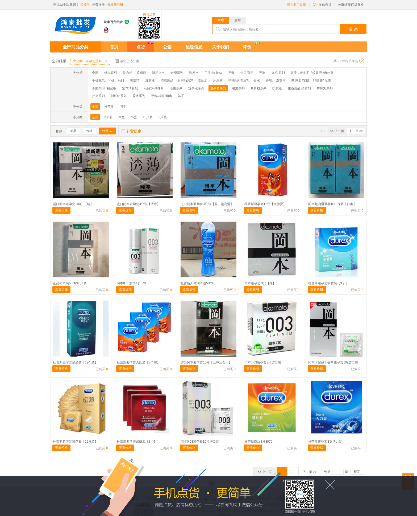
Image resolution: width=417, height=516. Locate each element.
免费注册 (98, 4)
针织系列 (176, 73)
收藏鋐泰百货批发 (351, 5)
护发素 (277, 88)
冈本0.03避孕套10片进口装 (200, 441)
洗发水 (194, 73)
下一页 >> (356, 131)
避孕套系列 (218, 88)
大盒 (121, 117)
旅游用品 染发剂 (299, 88)
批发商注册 (115, 4)
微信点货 (322, 4)
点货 (140, 47)
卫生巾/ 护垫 (213, 73)
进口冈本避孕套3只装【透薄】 (138, 204)
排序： (60, 131)
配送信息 (193, 47)
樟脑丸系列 (325, 88)
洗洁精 (134, 80)
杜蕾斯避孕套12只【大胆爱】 (265, 204)
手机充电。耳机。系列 (108, 80)
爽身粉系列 (258, 88)
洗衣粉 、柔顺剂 (134, 73)
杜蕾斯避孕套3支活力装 (325, 441)
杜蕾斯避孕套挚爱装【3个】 (328, 283)
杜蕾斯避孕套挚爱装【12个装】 (75, 362)
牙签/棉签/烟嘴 (161, 96)
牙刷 (262, 73)
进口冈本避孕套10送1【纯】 (73, 204)
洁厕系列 (176, 88)
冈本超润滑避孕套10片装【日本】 (332, 204)
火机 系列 (278, 73)
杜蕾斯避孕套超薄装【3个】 (137, 441)
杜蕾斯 (109, 106)
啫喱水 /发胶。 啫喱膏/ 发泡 (311, 80)
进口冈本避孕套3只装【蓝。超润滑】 (207, 204)
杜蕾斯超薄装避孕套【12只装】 (75, 441)
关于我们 (220, 47)
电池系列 (238, 88)
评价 (247, 47)
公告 (167, 47)
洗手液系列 (196, 88)
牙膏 (231, 73)
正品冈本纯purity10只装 (70, 283)
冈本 (123, 106)
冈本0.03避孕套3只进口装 (262, 362)
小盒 (134, 117)
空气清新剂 (130, 88)
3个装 (108, 117)
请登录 (85, 4)
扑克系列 (98, 96)
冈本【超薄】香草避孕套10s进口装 (333, 362)
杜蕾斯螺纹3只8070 (258, 441)
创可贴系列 (119, 96)
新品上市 (158, 73)
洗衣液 (150, 80)
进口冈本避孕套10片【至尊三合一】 (206, 362)
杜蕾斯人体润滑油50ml (197, 283)
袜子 (181, 96)
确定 (357, 471)
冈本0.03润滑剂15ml (131, 283)
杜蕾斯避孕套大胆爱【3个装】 (138, 362)
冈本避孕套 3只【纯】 (260, 283)
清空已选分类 (127, 60)
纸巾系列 (110, 73)
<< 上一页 (337, 131)
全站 (237, 20)
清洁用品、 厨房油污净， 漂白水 (184, 80)
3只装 (163, 117)
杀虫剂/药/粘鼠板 (104, 88)
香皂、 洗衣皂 (276, 80)
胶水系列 (138, 96)
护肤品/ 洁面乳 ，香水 (244, 80)
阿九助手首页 (296, 5)
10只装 (148, 117)
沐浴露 (218, 80)
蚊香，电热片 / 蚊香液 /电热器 (312, 73)
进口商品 (246, 73)
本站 (220, 20)
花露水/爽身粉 (154, 88)
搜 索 (353, 29)
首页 (114, 47)
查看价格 (61, 210)
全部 (95, 73)
